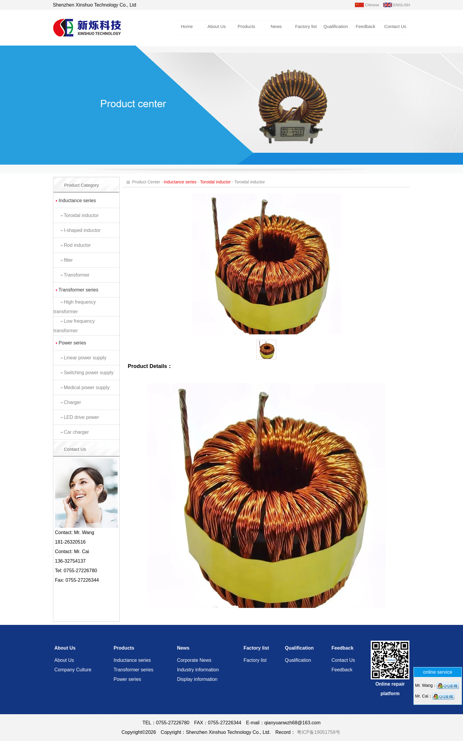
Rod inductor (77, 245)
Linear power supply (85, 357)
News (276, 26)
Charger (72, 402)
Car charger (76, 432)
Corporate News (194, 660)
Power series (127, 679)
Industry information (198, 669)
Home (187, 26)
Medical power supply (87, 387)
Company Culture (73, 669)
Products (246, 26)
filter (68, 260)
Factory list (306, 26)
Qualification (335, 26)
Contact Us (395, 26)
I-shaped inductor (82, 230)
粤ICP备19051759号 (317, 732)
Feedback (365, 26)
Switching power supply (88, 372)
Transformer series (133, 669)
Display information (197, 679)
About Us (217, 26)
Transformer (77, 274)
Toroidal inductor (81, 215)
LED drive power (81, 417)
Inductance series (132, 660)
